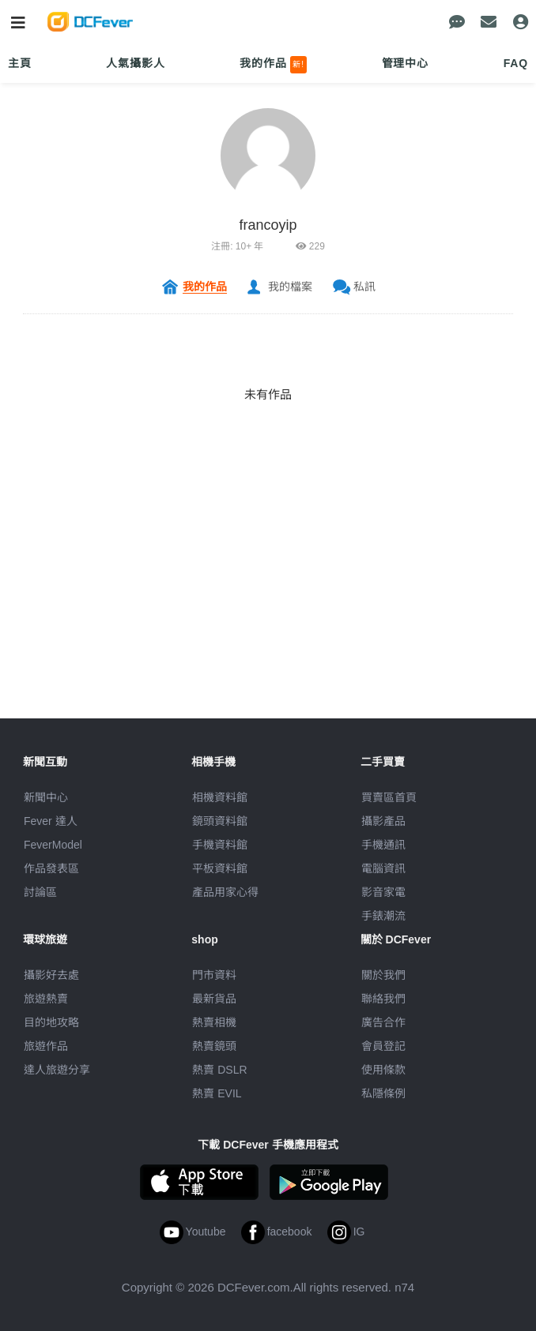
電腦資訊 (383, 868)
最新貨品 (214, 998)
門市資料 (214, 975)
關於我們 (383, 975)
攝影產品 (383, 821)
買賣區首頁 (389, 797)
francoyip (267, 225)
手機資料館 (219, 844)
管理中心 (405, 63)
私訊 (364, 286)
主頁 (20, 63)
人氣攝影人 (135, 63)
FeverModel (53, 844)
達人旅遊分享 (57, 1069)
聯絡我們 (383, 998)
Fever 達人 (50, 821)
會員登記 (383, 1046)
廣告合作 (383, 1022)
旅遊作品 (46, 1046)
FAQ (516, 63)
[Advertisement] (268, 607)
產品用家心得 (225, 892)
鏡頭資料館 (219, 821)
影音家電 (383, 892)
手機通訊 (383, 844)
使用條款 (383, 1069)
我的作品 (273, 64)
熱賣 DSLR (219, 1069)
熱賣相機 (214, 1022)
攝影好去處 (51, 975)
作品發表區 (51, 868)
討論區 (40, 892)
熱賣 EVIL (216, 1093)
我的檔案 (290, 286)
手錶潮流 (383, 915)
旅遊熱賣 (46, 998)
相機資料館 (219, 797)
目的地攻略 (51, 1022)
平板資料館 (219, 868)
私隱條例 (383, 1093)
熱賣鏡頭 (214, 1046)
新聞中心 (46, 797)
